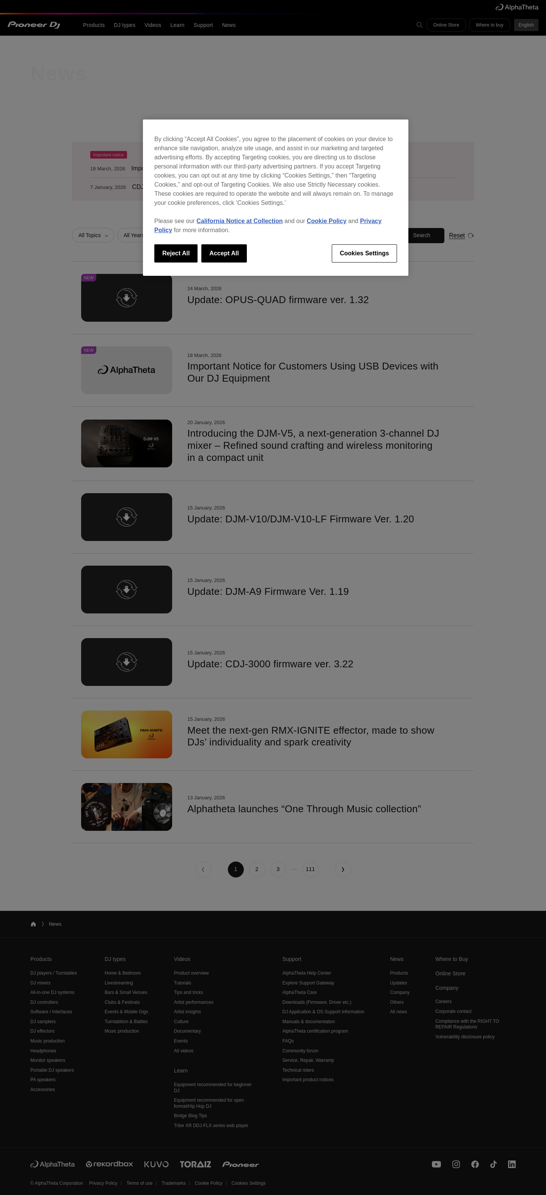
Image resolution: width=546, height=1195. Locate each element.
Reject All (176, 253)
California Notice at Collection (239, 221)
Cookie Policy (327, 221)
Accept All (224, 253)
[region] (275, 198)
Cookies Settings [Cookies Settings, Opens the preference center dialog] (364, 253)
